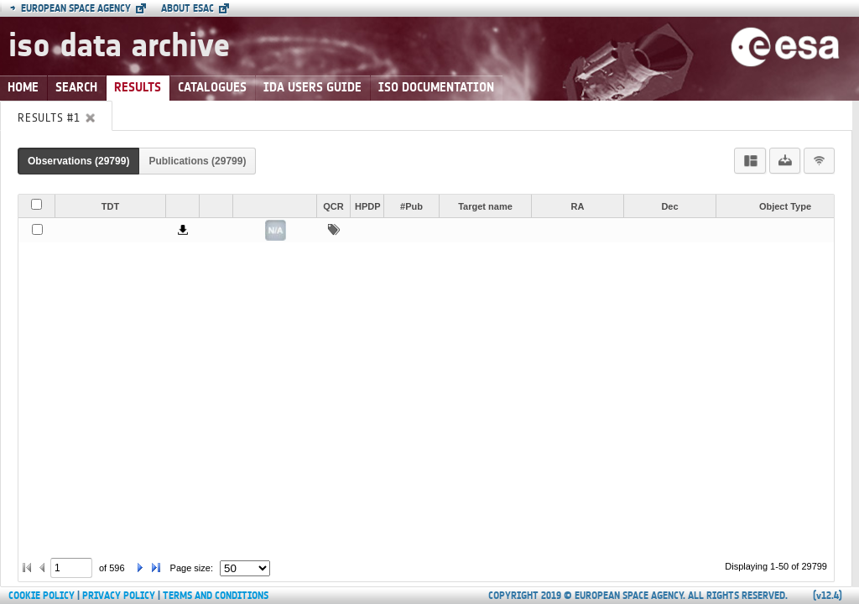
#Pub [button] (411, 206)
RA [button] (578, 206)
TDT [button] (110, 206)
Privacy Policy (118, 595)
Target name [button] (485, 206)
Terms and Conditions (215, 595)
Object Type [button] (785, 206)
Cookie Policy (41, 595)
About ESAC (187, 8)
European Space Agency (70, 8)
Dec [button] (669, 206)
